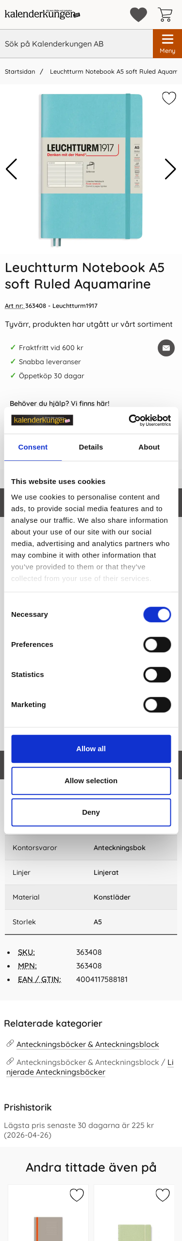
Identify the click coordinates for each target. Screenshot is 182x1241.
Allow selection (91, 780)
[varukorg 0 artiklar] (167, 14)
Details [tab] (91, 447)
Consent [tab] (33, 447)
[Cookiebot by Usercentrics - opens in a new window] (129, 420)
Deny (91, 812)
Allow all (91, 748)
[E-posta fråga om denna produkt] (166, 347)
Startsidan (20, 71)
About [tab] (149, 447)
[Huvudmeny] (167, 43)
